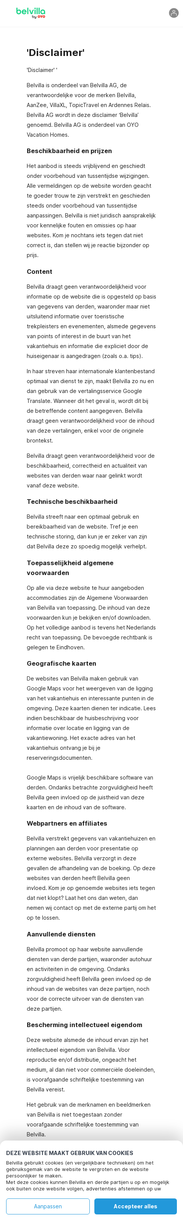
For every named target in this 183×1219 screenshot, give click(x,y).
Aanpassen (48, 1206)
